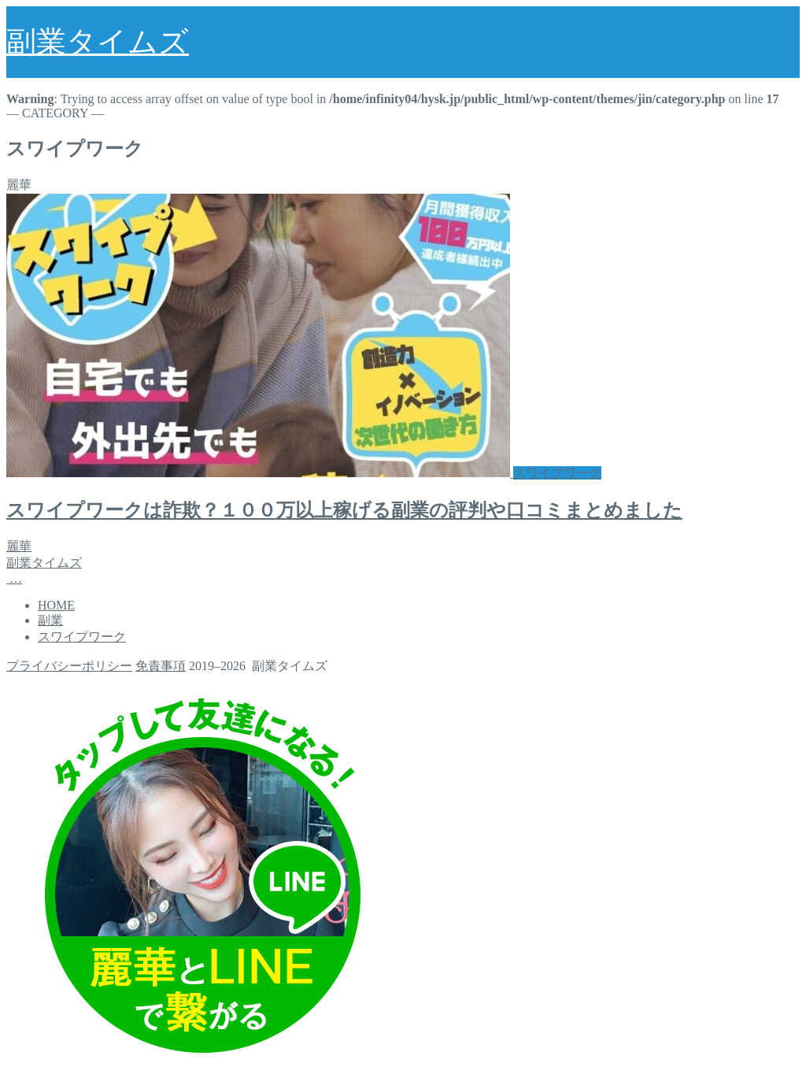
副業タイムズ (97, 41)
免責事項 (160, 665)
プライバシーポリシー (69, 665)
